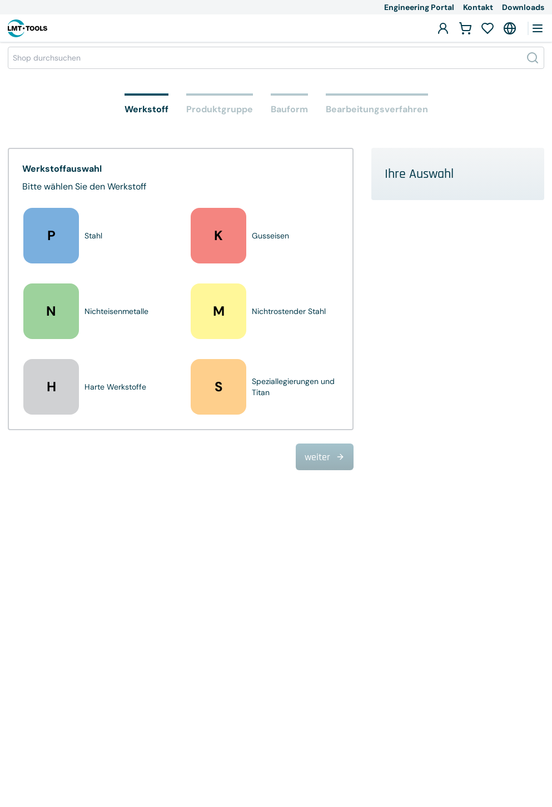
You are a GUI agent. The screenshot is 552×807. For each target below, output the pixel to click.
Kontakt (478, 7)
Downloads (523, 7)
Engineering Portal (419, 7)
